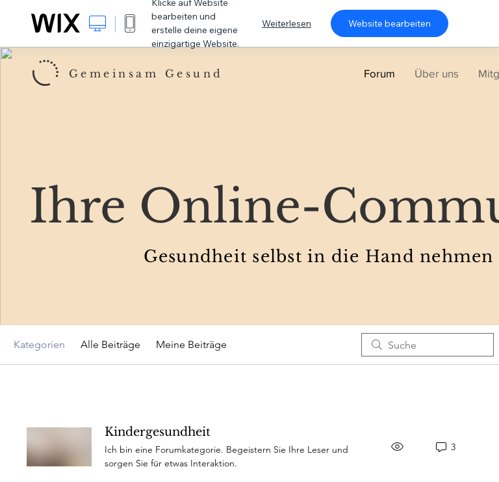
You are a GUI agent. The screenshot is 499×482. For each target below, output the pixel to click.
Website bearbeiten (389, 23)
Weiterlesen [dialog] (286, 23)
